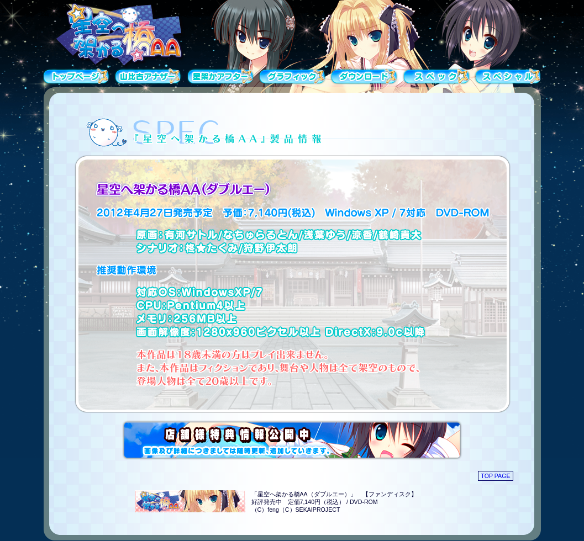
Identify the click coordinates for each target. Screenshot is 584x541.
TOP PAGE (495, 476)
